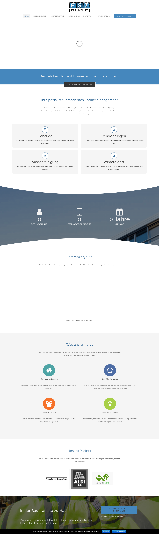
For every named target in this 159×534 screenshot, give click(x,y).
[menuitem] (28, 16)
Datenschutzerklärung (119, 531)
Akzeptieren (106, 531)
